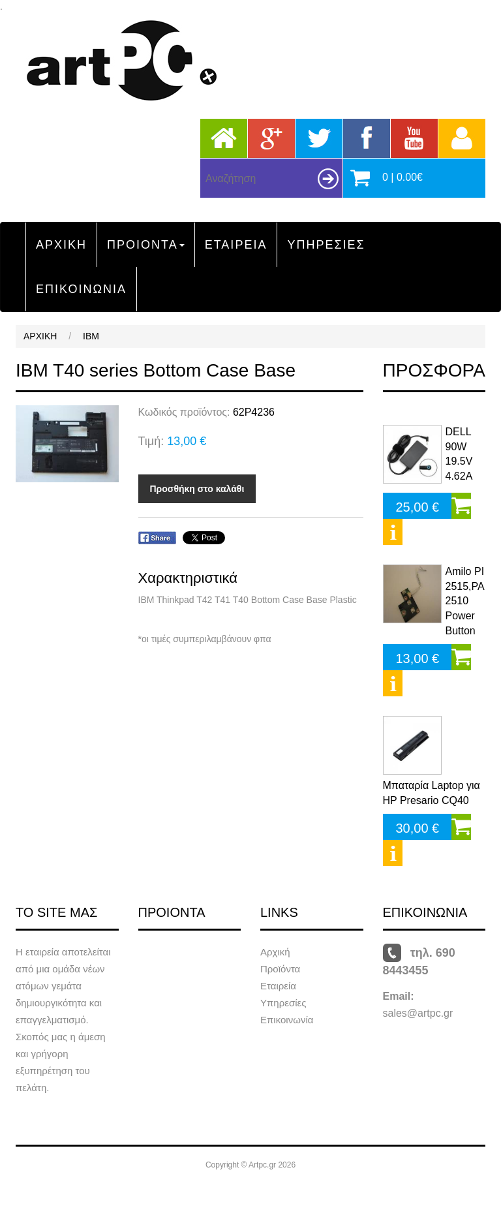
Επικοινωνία (286, 1019)
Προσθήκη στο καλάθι (197, 489)
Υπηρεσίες (283, 1002)
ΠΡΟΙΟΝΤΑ (146, 244)
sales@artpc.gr (418, 1013)
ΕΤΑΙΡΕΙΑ (236, 244)
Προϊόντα (280, 968)
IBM (91, 336)
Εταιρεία (278, 985)
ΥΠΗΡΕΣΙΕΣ (326, 244)
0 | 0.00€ (402, 177)
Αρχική (275, 951)
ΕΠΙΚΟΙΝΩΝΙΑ (81, 289)
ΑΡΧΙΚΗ (61, 244)
